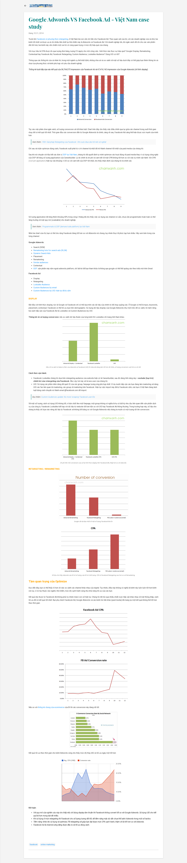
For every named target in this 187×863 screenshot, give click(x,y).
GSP (35, 268)
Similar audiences (40, 262)
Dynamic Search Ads (42, 253)
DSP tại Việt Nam (70, 155)
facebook (34, 844)
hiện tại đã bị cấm (63, 291)
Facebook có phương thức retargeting (52, 39)
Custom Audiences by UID (44, 291)
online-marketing (48, 844)
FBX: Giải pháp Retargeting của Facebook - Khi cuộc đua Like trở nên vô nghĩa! (74, 142)
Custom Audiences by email (45, 287)
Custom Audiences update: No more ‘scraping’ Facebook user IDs (68, 397)
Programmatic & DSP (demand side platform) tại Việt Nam (66, 226)
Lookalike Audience (41, 284)
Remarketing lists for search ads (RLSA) (50, 250)
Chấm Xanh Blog (41, 6)
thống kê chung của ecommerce (51, 707)
